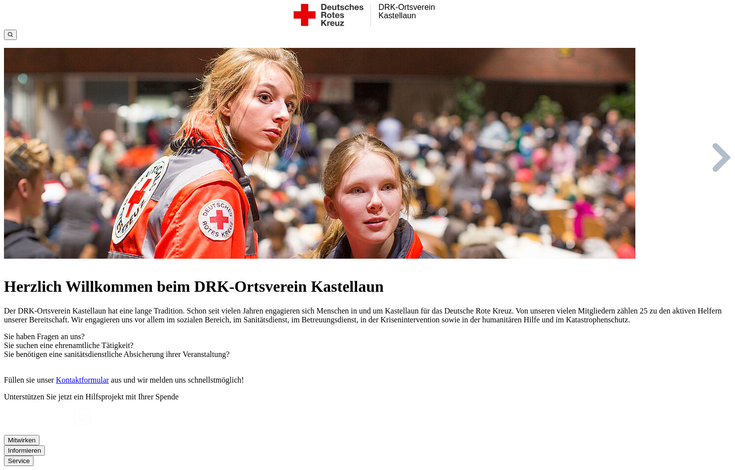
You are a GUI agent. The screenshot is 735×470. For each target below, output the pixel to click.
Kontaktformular (82, 380)
